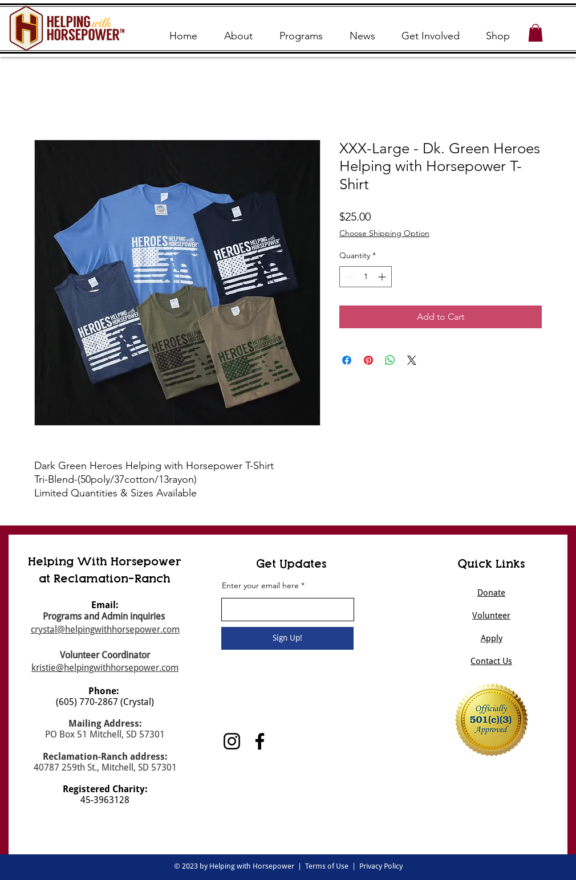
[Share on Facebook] (347, 360)
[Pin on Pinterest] (368, 360)
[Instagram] (232, 741)
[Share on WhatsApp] (390, 360)
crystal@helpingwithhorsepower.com (105, 629)
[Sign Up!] (287, 638)
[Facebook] (260, 741)
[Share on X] (412, 360)
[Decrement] (348, 277)
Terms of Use (326, 866)
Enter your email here (260, 585)
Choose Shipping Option (384, 233)
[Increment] (383, 277)
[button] (535, 33)
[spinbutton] (365, 277)
